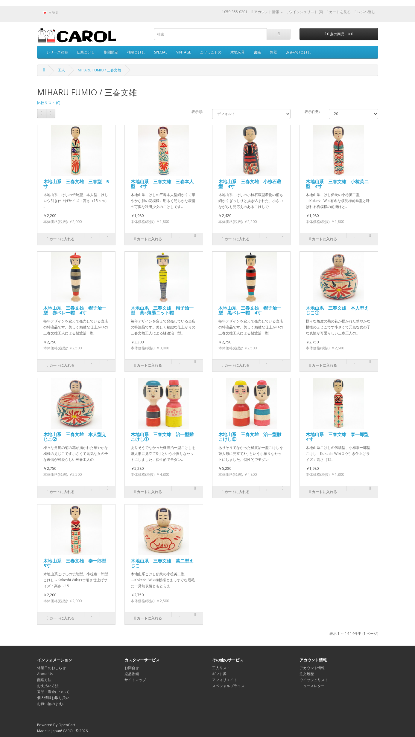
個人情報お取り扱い (53, 697)
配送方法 (44, 679)
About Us (45, 673)
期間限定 (111, 52)
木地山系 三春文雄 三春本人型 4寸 (162, 183)
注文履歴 (307, 673)
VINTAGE (183, 52)
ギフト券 (219, 673)
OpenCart (66, 724)
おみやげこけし (298, 52)
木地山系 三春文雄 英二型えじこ (162, 563)
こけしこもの (210, 52)
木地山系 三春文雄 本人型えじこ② (74, 436)
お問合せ (131, 667)
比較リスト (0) (48, 102)
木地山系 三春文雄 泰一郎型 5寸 (77, 563)
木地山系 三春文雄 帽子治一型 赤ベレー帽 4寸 (74, 310)
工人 (61, 70)
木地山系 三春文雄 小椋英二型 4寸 (337, 183)
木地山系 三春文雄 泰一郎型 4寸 (339, 436)
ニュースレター (312, 685)
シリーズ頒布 (57, 52)
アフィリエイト (224, 679)
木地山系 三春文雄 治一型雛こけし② (249, 436)
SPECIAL (160, 52)
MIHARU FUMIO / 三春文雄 (99, 70)
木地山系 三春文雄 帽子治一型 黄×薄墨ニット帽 (162, 310)
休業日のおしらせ (51, 667)
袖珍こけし (136, 52)
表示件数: (312, 111)
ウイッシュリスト (314, 679)
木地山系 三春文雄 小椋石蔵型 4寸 (249, 183)
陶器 (273, 52)
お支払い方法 (48, 685)
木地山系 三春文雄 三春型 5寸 (76, 183)
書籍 (257, 52)
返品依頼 (131, 673)
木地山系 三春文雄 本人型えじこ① (337, 310)
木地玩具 (237, 52)
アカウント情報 (312, 667)
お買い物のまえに (51, 703)
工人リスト (221, 667)
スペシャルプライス (228, 685)
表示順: (197, 111)
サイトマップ (135, 679)
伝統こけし (86, 52)
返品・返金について (53, 691)
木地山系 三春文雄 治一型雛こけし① (162, 436)
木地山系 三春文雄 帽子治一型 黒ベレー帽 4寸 (249, 310)
